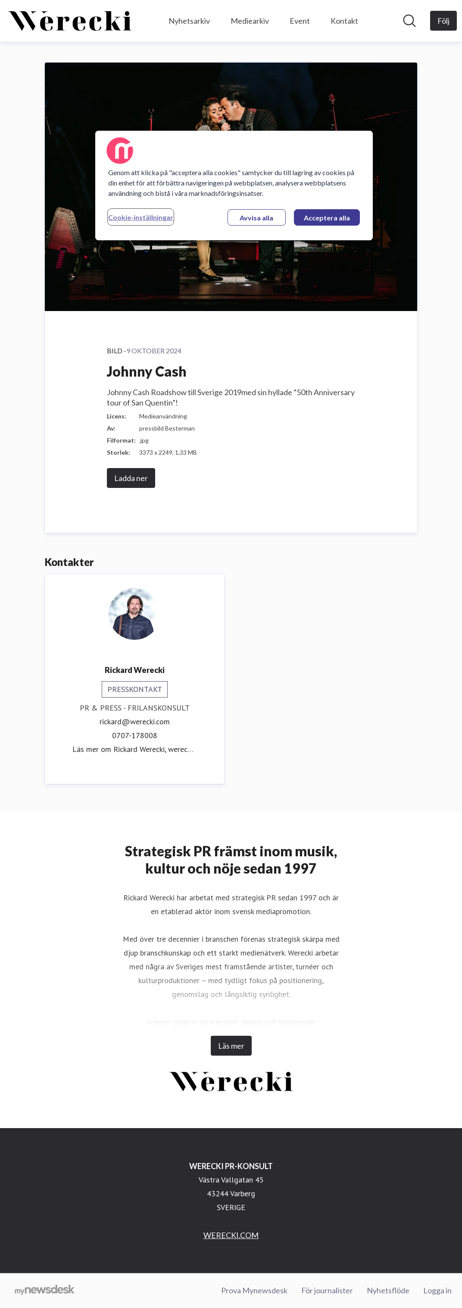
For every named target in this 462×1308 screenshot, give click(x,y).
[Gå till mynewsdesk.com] (44, 1291)
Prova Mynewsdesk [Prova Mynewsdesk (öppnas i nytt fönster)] (254, 1290)
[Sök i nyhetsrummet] (409, 21)
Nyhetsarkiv (189, 20)
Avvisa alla (256, 218)
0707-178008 (134, 735)
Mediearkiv (250, 20)
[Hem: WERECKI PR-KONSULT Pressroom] (69, 21)
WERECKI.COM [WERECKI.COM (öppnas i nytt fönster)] (231, 1235)
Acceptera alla (327, 218)
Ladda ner (131, 478)
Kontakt (344, 20)
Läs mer (231, 1045)
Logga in (437, 1290)
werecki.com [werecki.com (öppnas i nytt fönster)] (188, 749)
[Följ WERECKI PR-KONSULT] (443, 21)
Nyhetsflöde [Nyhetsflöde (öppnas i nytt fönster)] (388, 1290)
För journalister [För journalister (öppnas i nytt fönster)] (327, 1290)
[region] (233, 185)
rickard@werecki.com (135, 721)
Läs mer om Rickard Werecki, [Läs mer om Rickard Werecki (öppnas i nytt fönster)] (120, 749)
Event (300, 20)
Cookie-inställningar (140, 217)
